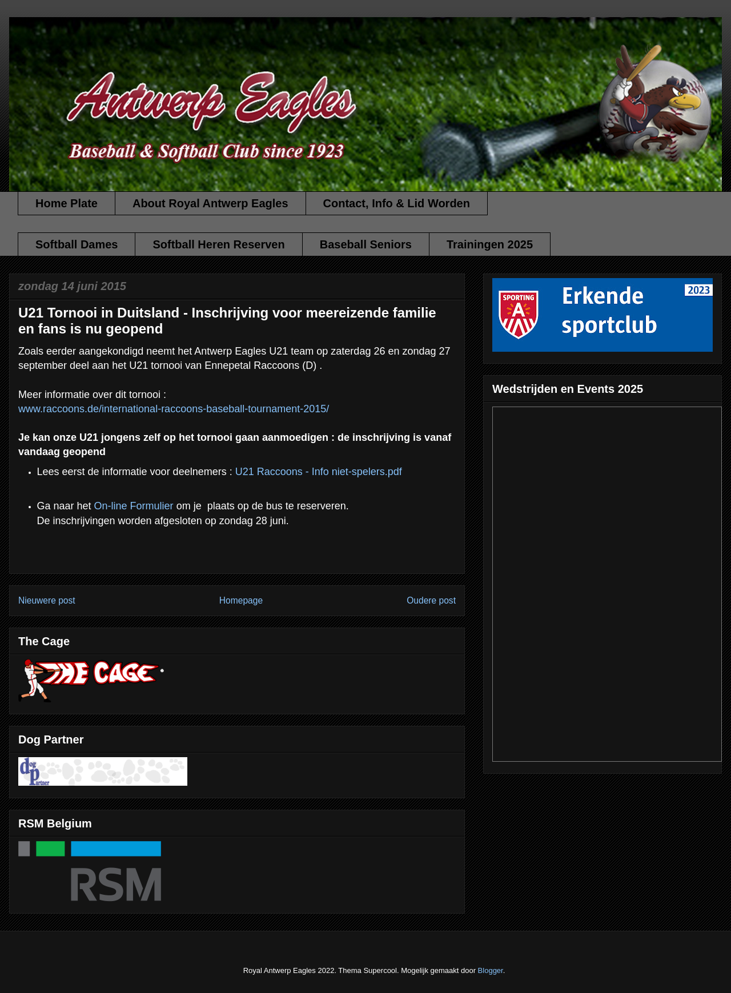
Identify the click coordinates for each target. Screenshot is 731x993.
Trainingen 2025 (490, 244)
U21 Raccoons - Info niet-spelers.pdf (318, 471)
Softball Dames (76, 244)
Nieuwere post (46, 600)
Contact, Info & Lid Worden (396, 203)
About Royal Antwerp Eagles (210, 203)
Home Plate (66, 203)
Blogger (490, 970)
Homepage (241, 600)
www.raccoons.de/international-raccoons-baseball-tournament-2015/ (173, 409)
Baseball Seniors (366, 244)
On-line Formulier (134, 506)
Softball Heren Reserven (218, 244)
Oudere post (431, 600)
